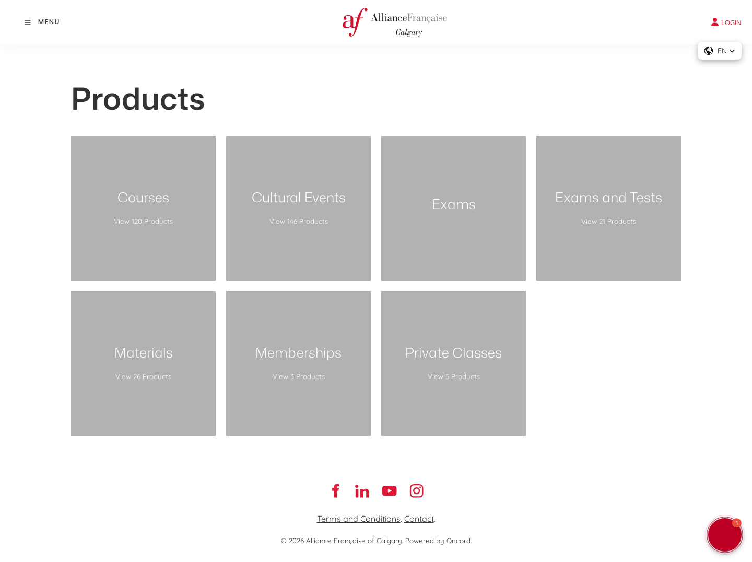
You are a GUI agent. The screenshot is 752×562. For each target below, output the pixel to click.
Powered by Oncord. (438, 540)
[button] (719, 50)
